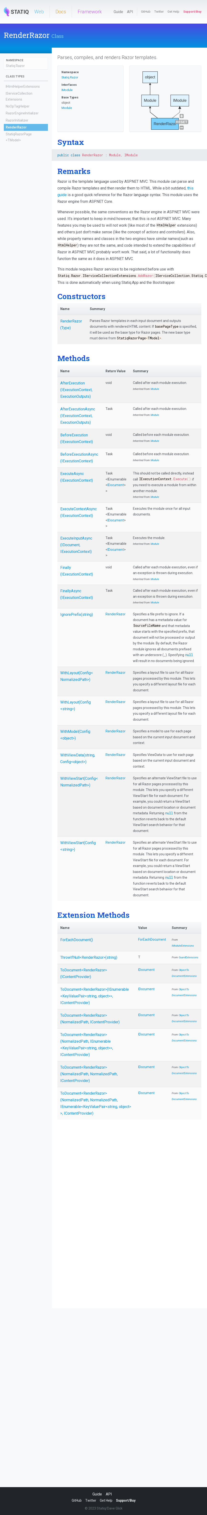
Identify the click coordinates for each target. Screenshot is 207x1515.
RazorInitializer (17, 120)
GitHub (146, 11)
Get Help (173, 11)
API (130, 12)
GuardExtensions (188, 957)
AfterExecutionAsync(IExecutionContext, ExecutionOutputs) (77, 416)
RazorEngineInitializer (22, 113)
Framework (90, 12)
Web (39, 12)
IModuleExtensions (183, 945)
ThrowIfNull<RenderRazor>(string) (88, 957)
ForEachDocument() (76, 940)
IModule (67, 90)
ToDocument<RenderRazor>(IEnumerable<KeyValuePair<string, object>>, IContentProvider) (94, 996)
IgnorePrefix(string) (76, 614)
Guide (118, 12)
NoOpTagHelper (18, 106)
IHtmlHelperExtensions (23, 86)
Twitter (159, 11)
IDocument (115, 485)
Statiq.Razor (15, 66)
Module (66, 108)
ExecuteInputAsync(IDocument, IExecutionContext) (76, 545)
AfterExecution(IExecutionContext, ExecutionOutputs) (76, 390)
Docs (61, 12)
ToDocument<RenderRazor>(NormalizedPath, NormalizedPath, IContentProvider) (89, 1074)
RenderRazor (16, 127)
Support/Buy (192, 11)
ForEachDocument (152, 939)
